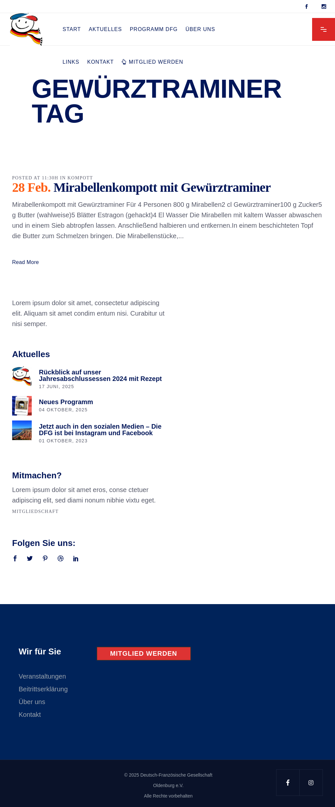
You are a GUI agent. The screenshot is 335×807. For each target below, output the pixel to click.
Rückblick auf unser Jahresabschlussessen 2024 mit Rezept (100, 375)
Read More (25, 262)
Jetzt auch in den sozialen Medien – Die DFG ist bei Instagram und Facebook (100, 429)
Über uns (32, 701)
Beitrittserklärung (43, 689)
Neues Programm (66, 401)
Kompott (80, 177)
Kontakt (30, 714)
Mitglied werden (143, 653)
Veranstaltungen (42, 676)
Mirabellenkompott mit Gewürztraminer (162, 187)
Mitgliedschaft (35, 511)
